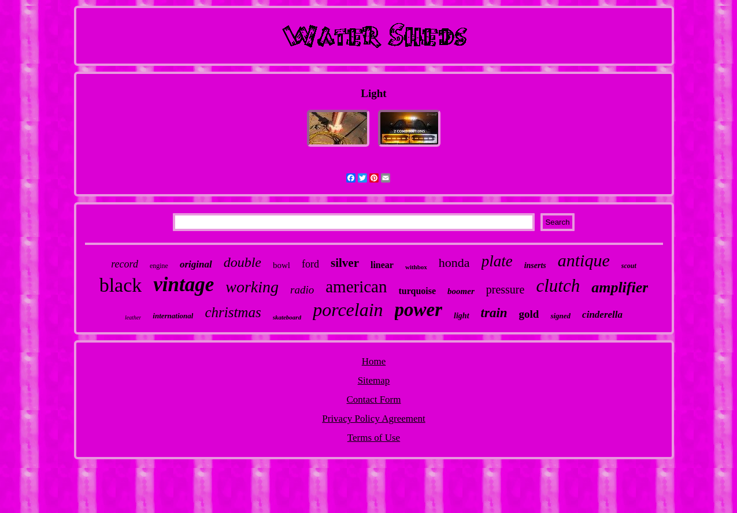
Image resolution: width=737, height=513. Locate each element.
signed (560, 315)
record (124, 264)
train (494, 313)
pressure (505, 289)
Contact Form (374, 399)
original (196, 264)
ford (310, 264)
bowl (281, 265)
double (242, 262)
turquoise (417, 291)
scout (628, 266)
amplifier (619, 287)
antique (584, 260)
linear (382, 265)
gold (529, 314)
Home (374, 361)
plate (497, 261)
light (461, 315)
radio (302, 290)
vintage (183, 284)
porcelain (348, 309)
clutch (558, 286)
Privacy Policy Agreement (373, 418)
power (419, 309)
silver (345, 263)
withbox (416, 266)
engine (159, 266)
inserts (535, 265)
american (356, 286)
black (120, 285)
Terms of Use (373, 437)
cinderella (602, 314)
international (173, 315)
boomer (461, 291)
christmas (233, 312)
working (252, 287)
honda (454, 262)
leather (133, 317)
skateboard (287, 317)
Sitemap (374, 380)
